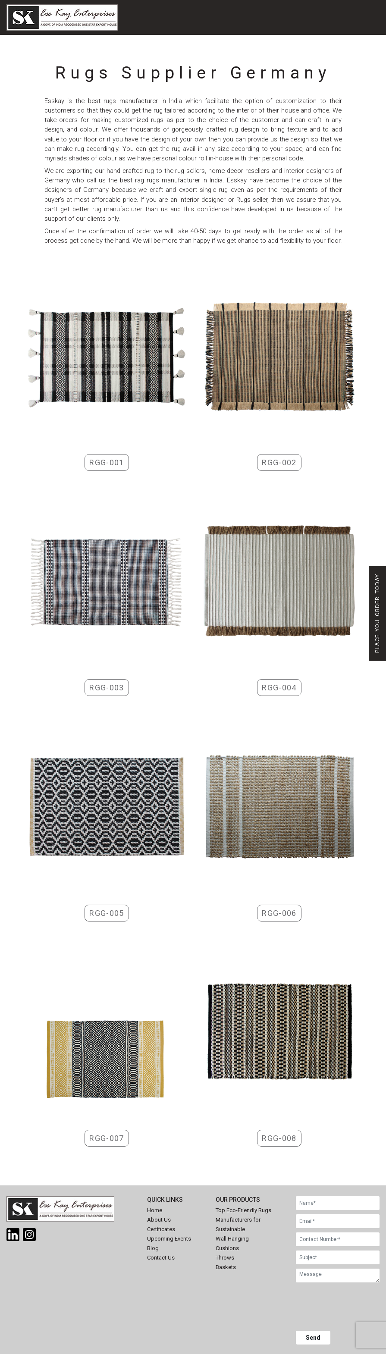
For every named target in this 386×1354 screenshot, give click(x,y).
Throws (225, 1257)
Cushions (227, 1248)
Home (154, 1210)
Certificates (161, 1229)
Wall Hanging (232, 1238)
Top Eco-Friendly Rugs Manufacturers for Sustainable (243, 1219)
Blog (153, 1248)
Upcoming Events (169, 1238)
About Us (159, 1219)
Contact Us (161, 1257)
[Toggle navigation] (248, 29)
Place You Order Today (377, 613)
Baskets (226, 1267)
